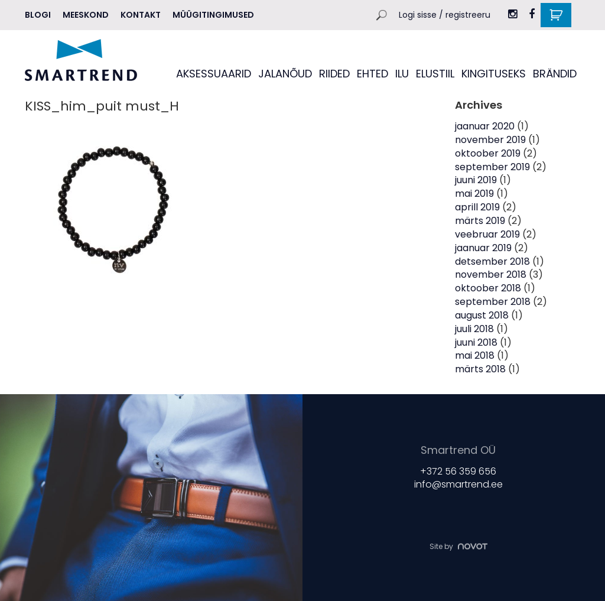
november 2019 (490, 140)
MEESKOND (86, 15)
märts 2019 (480, 221)
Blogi (38, 15)
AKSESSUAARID (213, 73)
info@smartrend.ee (458, 484)
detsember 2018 (492, 261)
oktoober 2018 (488, 288)
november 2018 (490, 274)
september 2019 (492, 167)
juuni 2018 (476, 342)
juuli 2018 (474, 329)
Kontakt (141, 15)
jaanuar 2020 (485, 126)
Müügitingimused (213, 15)
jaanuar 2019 (483, 248)
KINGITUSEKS (493, 73)
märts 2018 (480, 369)
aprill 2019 (477, 207)
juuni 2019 (476, 180)
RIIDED (334, 73)
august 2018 (482, 315)
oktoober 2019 (488, 153)
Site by (458, 546)
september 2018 (493, 301)
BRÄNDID (555, 73)
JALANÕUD (285, 73)
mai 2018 (475, 355)
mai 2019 (474, 193)
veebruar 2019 (487, 234)
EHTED (372, 73)
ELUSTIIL (435, 73)
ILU (402, 73)
